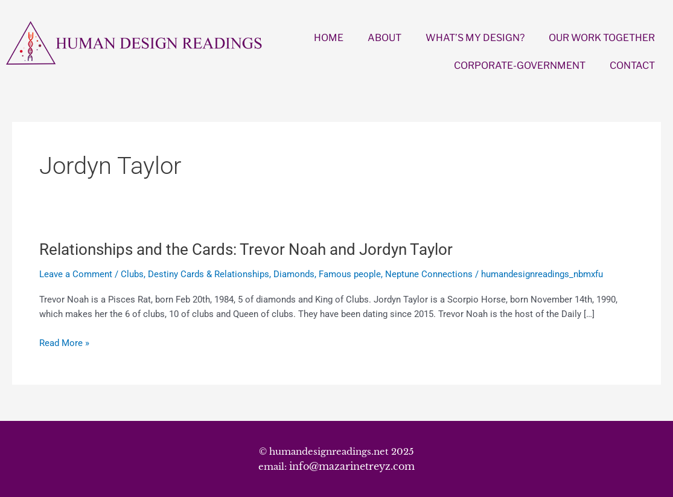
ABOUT (384, 37)
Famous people (350, 274)
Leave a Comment (75, 274)
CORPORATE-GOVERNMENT (519, 65)
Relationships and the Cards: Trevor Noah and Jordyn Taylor (246, 249)
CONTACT (632, 65)
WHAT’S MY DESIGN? (475, 37)
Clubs (132, 274)
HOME (328, 37)
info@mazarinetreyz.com (352, 466)
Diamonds (293, 274)
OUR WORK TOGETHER (602, 37)
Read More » (64, 343)
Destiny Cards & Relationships (208, 274)
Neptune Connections (429, 274)
